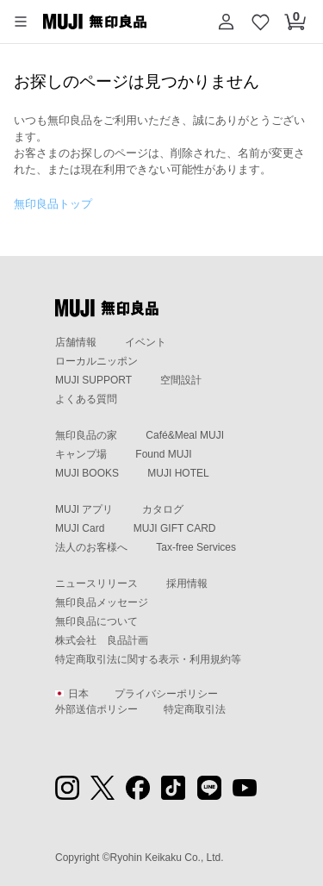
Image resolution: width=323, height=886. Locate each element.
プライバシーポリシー (166, 694)
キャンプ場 (81, 454)
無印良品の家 (86, 435)
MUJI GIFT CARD (175, 528)
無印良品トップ (53, 203)
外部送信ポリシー (96, 709)
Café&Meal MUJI (185, 435)
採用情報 (187, 583)
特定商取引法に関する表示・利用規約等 (148, 659)
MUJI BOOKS (87, 473)
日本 (72, 694)
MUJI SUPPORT (93, 380)
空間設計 (181, 380)
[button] (20, 21)
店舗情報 (75, 342)
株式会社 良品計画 (101, 640)
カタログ (162, 509)
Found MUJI (163, 454)
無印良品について (96, 621)
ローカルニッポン (96, 361)
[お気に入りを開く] (261, 21)
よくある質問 (86, 399)
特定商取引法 (195, 709)
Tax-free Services (196, 547)
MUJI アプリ (84, 509)
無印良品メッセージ (101, 602)
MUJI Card (79, 528)
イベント (145, 342)
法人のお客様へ (91, 547)
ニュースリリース (96, 583)
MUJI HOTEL (177, 473)
